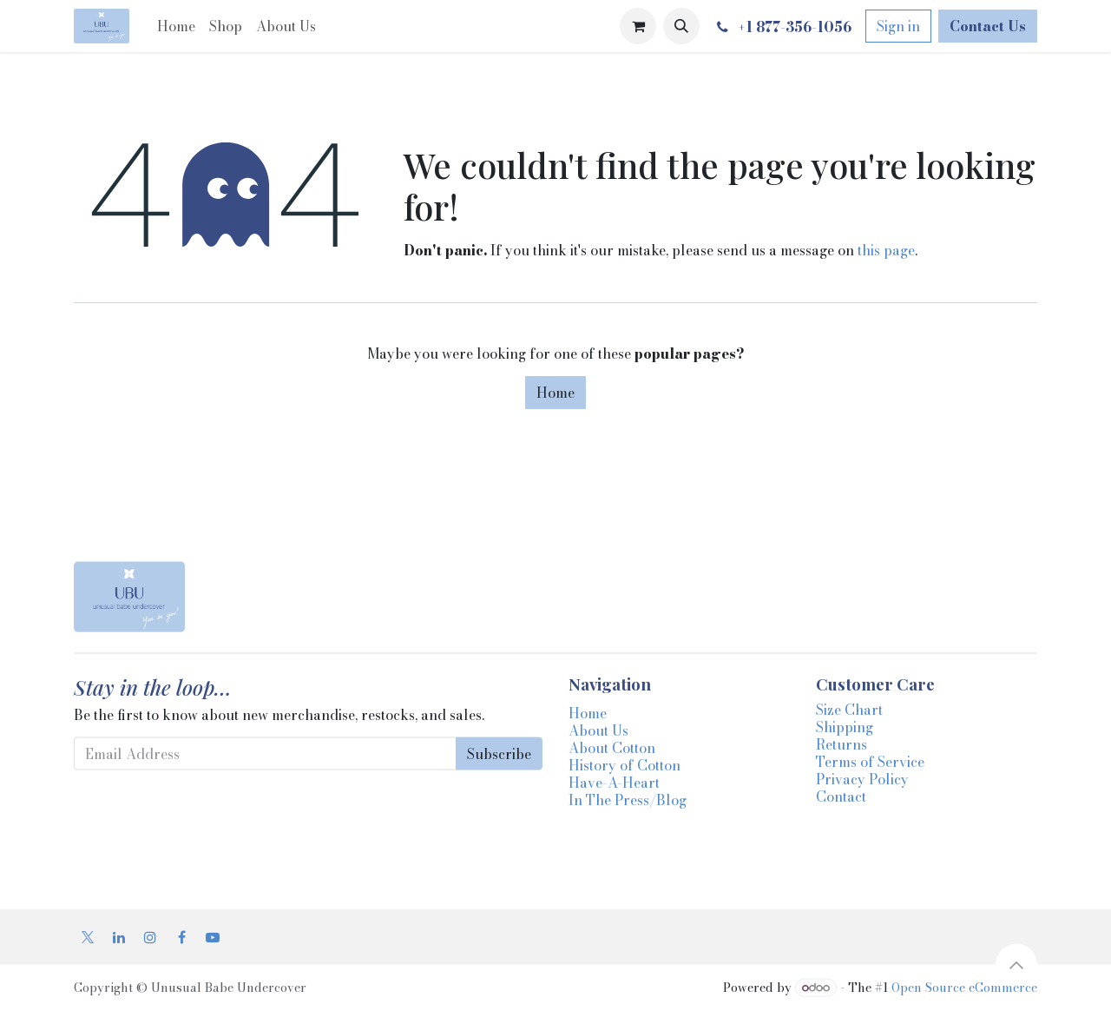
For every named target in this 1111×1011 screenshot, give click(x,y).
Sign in (898, 26)
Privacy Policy (862, 779)
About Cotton (612, 747)
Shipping (844, 727)
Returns (841, 744)
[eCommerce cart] (638, 26)
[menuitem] (176, 26)
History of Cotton (624, 765)
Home (555, 392)
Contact (841, 796)
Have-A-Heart (614, 782)
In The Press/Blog (628, 800)
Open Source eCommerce (964, 987)
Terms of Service (870, 761)
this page (886, 250)
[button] (681, 26)
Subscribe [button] (499, 753)
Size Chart (849, 709)
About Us (598, 730)
